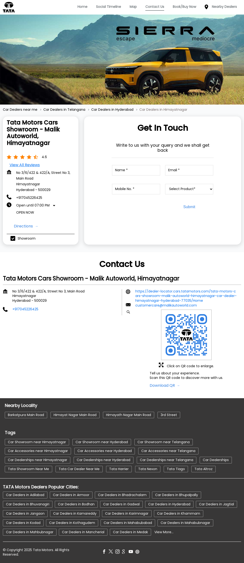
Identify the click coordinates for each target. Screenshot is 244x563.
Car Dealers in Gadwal (121, 504)
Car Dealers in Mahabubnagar (185, 522)
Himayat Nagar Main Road (75, 414)
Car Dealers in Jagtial (216, 504)
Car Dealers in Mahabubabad (128, 522)
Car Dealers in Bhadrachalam (122, 495)
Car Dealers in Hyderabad (169, 504)
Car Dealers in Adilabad (25, 495)
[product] (189, 189)
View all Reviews (25, 165)
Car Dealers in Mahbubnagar (29, 532)
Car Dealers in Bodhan (76, 504)
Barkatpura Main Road (26, 414)
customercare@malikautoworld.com (166, 305)
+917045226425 (29, 197)
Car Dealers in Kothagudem (72, 522)
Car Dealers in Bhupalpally (176, 495)
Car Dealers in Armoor (71, 495)
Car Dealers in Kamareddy (75, 513)
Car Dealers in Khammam (178, 513)
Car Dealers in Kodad (23, 522)
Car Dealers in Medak (130, 532)
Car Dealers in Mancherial (83, 532)
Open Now (25, 212)
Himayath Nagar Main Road (128, 414)
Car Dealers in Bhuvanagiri (27, 504)
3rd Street (169, 414)
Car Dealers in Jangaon (25, 513)
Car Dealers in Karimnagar (126, 513)
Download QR (163, 385)
